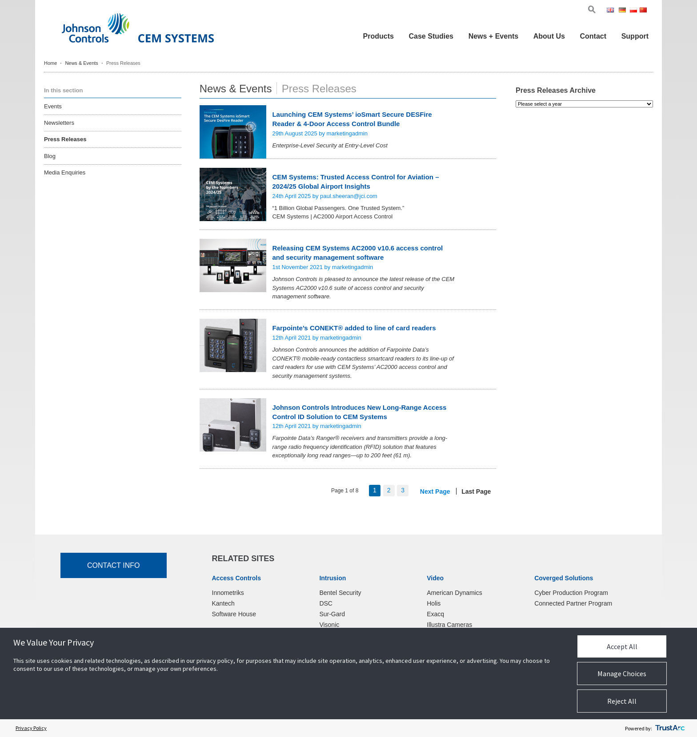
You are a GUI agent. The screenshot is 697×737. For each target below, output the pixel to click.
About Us (549, 36)
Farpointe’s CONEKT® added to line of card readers (354, 328)
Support (635, 36)
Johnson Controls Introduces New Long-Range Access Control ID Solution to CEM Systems (359, 412)
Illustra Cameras (449, 624)
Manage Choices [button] (621, 673)
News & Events (81, 63)
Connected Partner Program (573, 603)
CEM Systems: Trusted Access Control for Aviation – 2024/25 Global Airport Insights (355, 181)
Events (53, 106)
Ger (624, 11)
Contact (593, 36)
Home (50, 63)
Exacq (435, 614)
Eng (612, 11)
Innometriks (228, 592)
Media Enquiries (64, 172)
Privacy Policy (31, 728)
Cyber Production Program (571, 592)
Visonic (329, 624)
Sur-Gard (332, 614)
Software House (234, 614)
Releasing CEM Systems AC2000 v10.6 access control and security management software (357, 252)
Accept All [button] (622, 646)
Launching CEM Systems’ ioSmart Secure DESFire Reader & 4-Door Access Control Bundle (352, 119)
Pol (634, 11)
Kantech (223, 603)
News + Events (494, 36)
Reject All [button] (622, 701)
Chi (644, 11)
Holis (434, 603)
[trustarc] (669, 728)
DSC (325, 603)
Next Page (435, 491)
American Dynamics (454, 592)
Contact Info (113, 565)
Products (378, 36)
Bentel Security (340, 592)
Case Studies (431, 36)
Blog (50, 156)
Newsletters (59, 122)
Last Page (476, 491)
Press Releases (65, 139)
